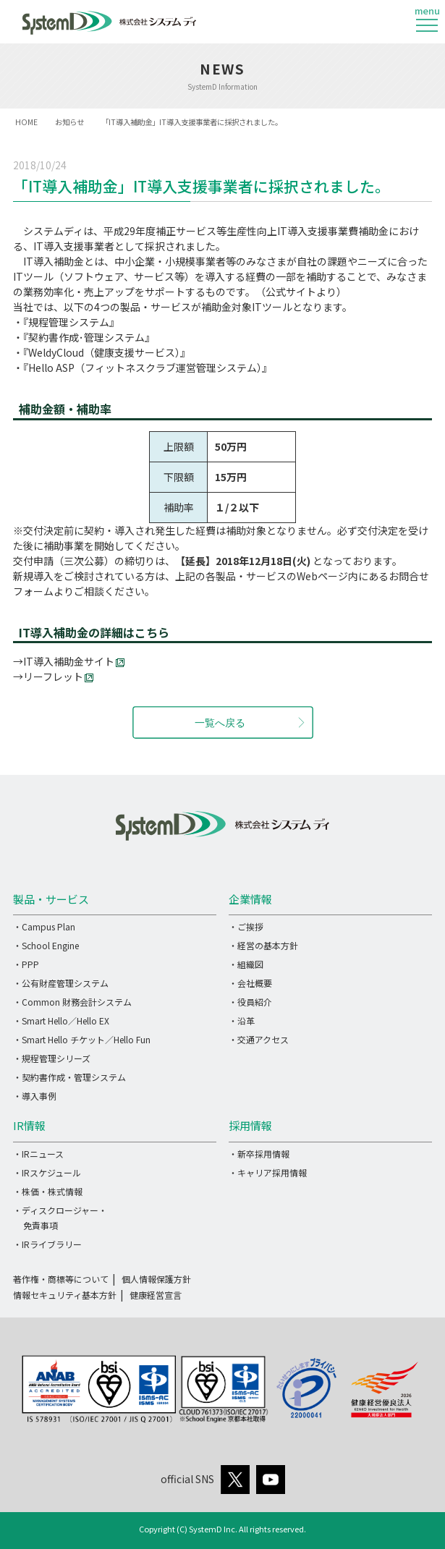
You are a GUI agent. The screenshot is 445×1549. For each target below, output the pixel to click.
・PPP (26, 964)
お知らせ (69, 121)
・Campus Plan (44, 926)
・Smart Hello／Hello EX (61, 1020)
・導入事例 (34, 1096)
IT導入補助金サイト (68, 661)
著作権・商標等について (61, 1279)
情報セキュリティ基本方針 (64, 1295)
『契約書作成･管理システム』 (89, 337)
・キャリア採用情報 (268, 1172)
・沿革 (242, 1020)
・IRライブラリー (47, 1244)
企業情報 (250, 899)
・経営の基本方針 (263, 945)
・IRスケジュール (47, 1172)
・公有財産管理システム (61, 983)
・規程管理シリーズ (51, 1058)
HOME (26, 121)
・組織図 (246, 964)
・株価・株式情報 (47, 1191)
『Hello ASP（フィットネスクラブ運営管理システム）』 (147, 367)
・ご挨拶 (246, 926)
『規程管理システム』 (71, 322)
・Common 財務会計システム (72, 1002)
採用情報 (250, 1125)
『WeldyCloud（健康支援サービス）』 (106, 352)
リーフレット (58, 676)
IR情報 (29, 1125)
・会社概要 (250, 983)
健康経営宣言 (156, 1295)
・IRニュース (38, 1153)
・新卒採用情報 (259, 1153)
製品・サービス (51, 899)
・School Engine (46, 945)
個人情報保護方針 (156, 1279)
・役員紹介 (250, 1002)
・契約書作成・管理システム (69, 1077)
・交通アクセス (259, 1039)
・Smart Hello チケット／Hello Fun (82, 1039)
